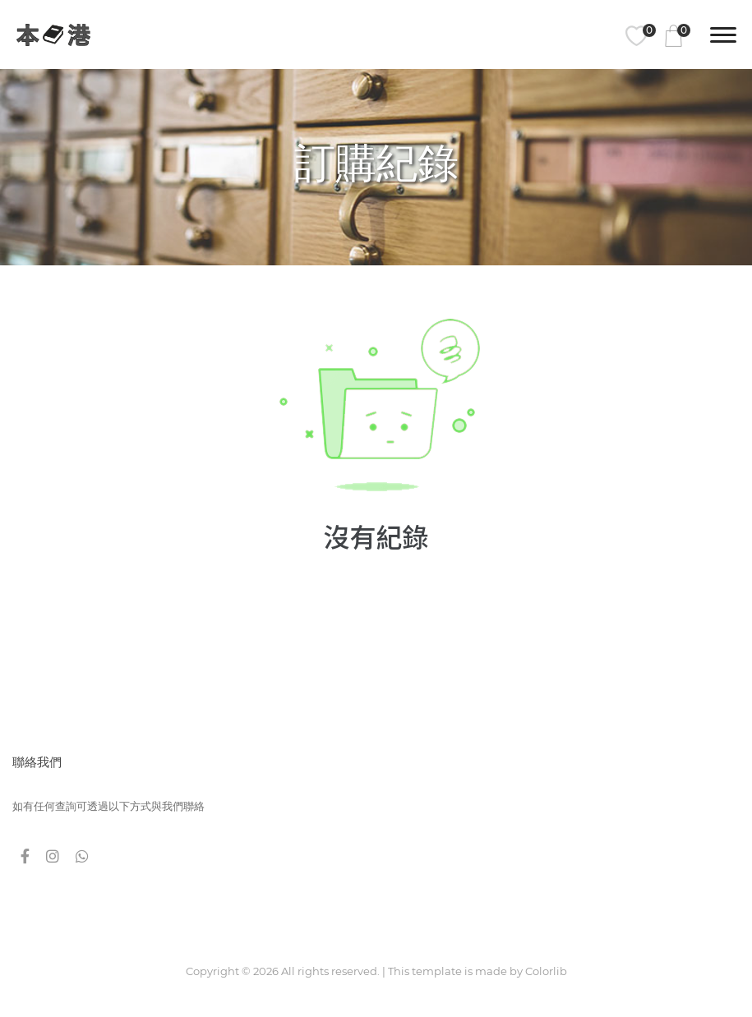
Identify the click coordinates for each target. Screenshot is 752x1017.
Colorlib (546, 971)
